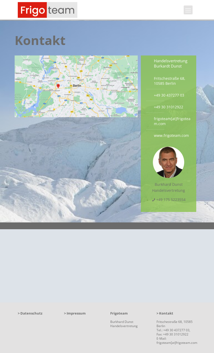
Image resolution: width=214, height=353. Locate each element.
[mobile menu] (188, 9)
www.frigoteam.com (171, 135)
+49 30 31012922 (168, 106)
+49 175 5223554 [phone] (171, 199)
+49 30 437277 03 (169, 95)
